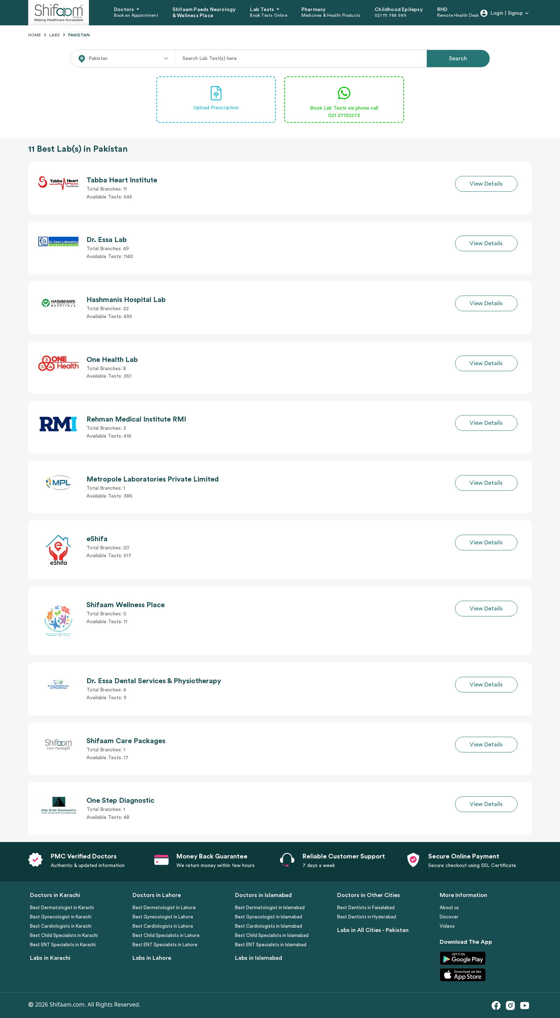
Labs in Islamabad (258, 958)
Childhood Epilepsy (399, 9)
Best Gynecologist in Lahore (162, 916)
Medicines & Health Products (330, 15)
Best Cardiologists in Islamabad (268, 926)
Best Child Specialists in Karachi (64, 935)
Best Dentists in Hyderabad (366, 916)
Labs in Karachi (50, 958)
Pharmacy (313, 9)
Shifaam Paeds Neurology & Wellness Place (204, 12)
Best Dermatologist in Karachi (62, 907)
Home (34, 35)
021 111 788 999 (390, 15)
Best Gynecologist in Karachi (60, 916)
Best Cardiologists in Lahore (162, 926)
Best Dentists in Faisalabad (366, 907)
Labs (54, 35)
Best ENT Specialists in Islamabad (270, 944)
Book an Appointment (136, 15)
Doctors (124, 9)
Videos (447, 926)
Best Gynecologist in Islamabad (268, 916)
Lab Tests (262, 9)
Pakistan (79, 35)
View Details (486, 184)
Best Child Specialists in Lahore (166, 935)
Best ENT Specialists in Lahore (165, 944)
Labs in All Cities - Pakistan (373, 930)
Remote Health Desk (458, 15)
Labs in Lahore (151, 958)
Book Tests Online (268, 15)
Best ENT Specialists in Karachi (63, 944)
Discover (449, 916)
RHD (442, 9)
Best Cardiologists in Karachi (60, 926)
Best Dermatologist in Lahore (164, 907)
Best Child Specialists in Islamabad (272, 935)
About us (449, 907)
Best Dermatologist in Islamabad (270, 907)
